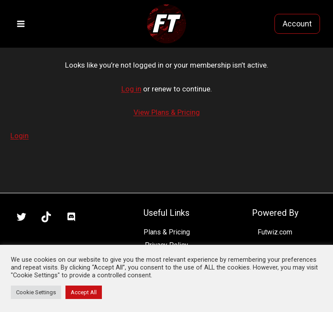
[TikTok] (46, 217)
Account (297, 23)
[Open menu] (21, 23)
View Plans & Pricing (167, 112)
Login (19, 135)
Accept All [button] (84, 292)
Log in (131, 88)
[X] (21, 217)
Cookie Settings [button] (36, 292)
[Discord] (71, 217)
